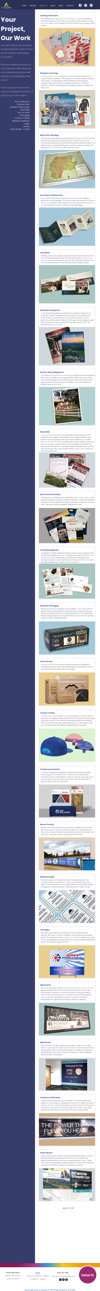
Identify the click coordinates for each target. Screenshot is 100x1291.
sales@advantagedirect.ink (63, 1276)
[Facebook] (80, 5)
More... (80, 205)
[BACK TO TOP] (68, 1208)
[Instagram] (85, 5)
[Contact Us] (87, 1275)
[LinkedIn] (91, 5)
